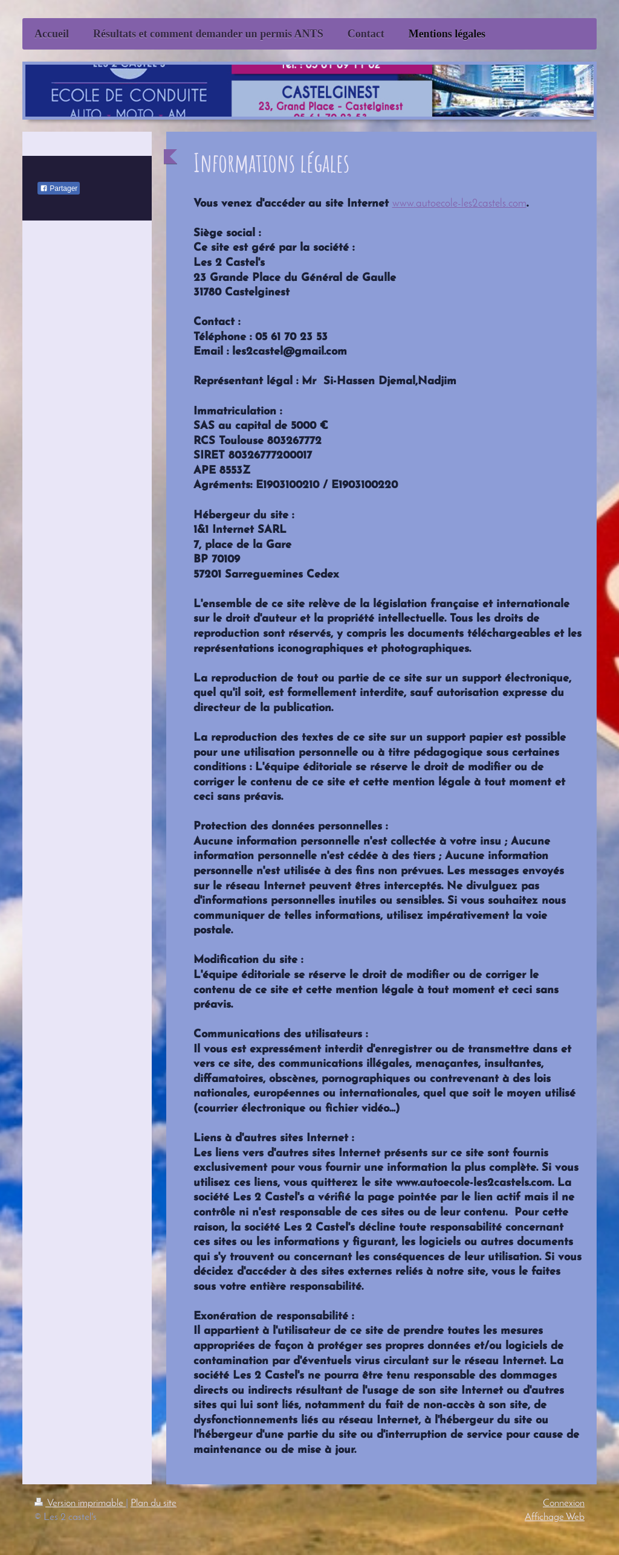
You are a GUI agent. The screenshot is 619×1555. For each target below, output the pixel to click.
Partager (58, 188)
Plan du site (154, 1503)
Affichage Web (555, 1517)
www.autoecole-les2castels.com (459, 204)
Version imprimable (80, 1503)
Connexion (564, 1503)
